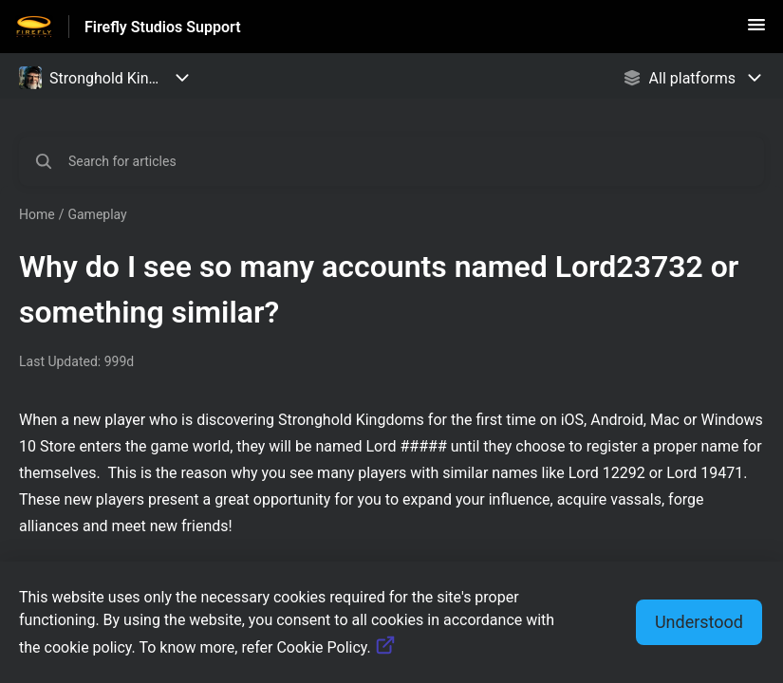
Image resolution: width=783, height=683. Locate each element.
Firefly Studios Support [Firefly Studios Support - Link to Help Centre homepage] (162, 27)
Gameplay (96, 214)
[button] (756, 31)
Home (37, 214)
